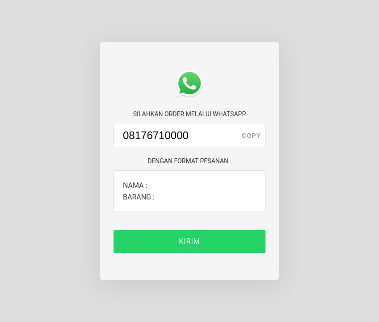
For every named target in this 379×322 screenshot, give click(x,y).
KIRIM (189, 241)
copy (251, 135)
